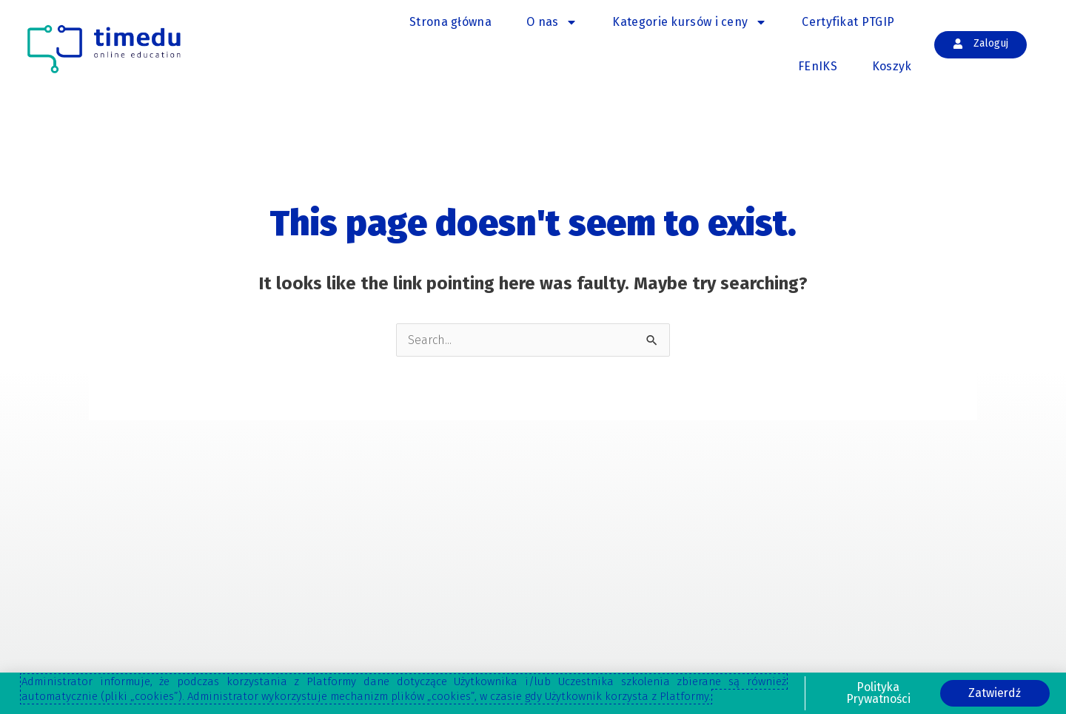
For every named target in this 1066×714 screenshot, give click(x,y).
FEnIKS (817, 66)
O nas (552, 22)
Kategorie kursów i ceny (689, 22)
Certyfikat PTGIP (848, 22)
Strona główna (450, 22)
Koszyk (892, 66)
